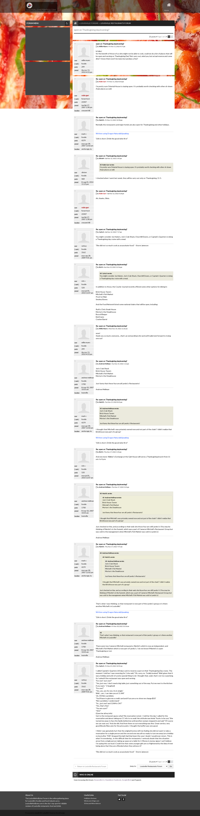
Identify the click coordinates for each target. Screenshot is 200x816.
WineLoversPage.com (91, 801)
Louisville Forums (89, 23)
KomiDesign (60, 813)
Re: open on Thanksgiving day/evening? (111, 79)
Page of (161, 37)
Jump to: (133, 766)
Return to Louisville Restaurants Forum (90, 766)
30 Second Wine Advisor (92, 803)
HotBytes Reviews (90, 798)
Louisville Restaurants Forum (116, 23)
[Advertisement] (48, 43)
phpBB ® (38, 813)
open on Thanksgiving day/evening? (91, 29)
